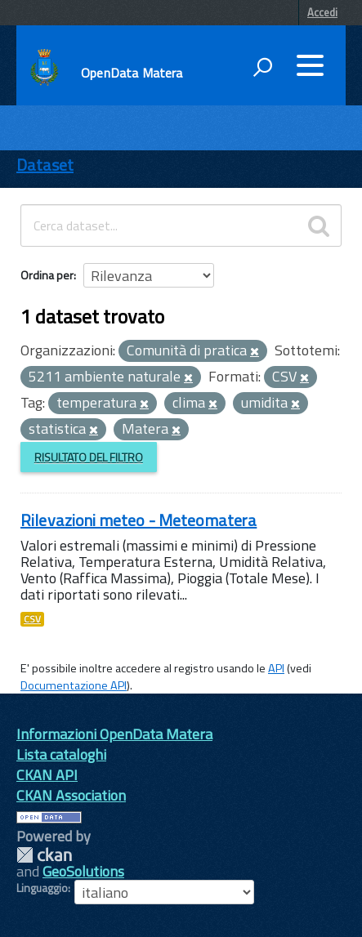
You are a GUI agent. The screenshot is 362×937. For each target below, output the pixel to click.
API (276, 668)
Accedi (322, 12)
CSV (32, 619)
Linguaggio (42, 888)
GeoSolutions (83, 871)
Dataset (45, 164)
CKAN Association (71, 795)
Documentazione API (73, 685)
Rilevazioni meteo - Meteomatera (138, 520)
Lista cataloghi (61, 754)
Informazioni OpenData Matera (114, 734)
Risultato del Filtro (88, 457)
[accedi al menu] (310, 65)
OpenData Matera (131, 72)
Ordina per (47, 274)
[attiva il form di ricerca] (262, 67)
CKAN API (47, 775)
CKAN (44, 854)
